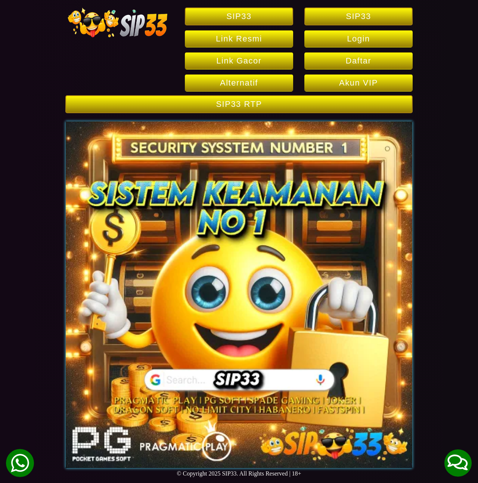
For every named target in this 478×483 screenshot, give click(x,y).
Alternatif (239, 82)
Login (358, 38)
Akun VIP (358, 82)
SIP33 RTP (239, 104)
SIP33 (238, 16)
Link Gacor (238, 60)
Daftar (359, 60)
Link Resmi (239, 38)
